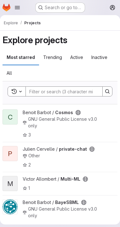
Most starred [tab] (21, 57)
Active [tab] (76, 57)
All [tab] (9, 73)
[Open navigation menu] (17, 8)
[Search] (67, 91)
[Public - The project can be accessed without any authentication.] (78, 112)
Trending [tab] (52, 57)
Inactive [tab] (99, 57)
